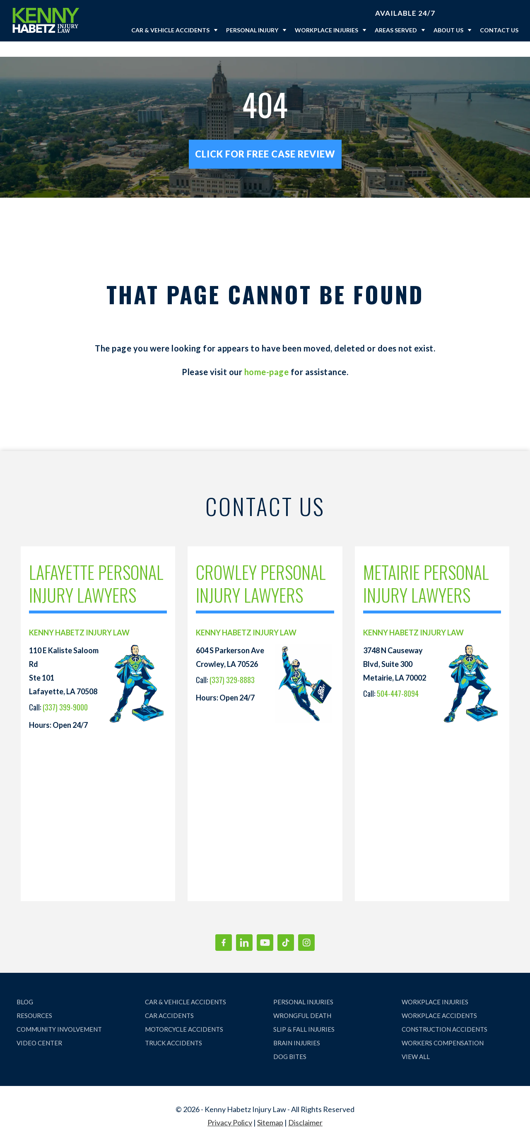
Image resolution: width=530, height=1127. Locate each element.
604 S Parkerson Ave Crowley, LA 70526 (230, 641)
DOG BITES (289, 1041)
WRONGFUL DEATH (302, 1000)
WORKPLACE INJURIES (435, 986)
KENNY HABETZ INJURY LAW (79, 617)
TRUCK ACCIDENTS (173, 1027)
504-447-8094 (398, 678)
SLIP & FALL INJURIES (304, 1014)
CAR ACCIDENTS (169, 1000)
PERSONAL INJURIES (303, 986)
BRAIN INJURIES (296, 1027)
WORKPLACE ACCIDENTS (439, 1000)
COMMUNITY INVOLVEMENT (59, 1014)
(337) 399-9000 (65, 691)
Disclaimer (305, 1107)
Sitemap (270, 1107)
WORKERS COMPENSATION (443, 1027)
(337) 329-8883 (232, 664)
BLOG (25, 986)
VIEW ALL (416, 1041)
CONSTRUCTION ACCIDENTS (444, 1014)
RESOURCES (34, 1000)
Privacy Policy (229, 1107)
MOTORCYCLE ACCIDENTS (184, 1014)
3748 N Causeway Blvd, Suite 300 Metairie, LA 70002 (394, 648)
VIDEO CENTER (39, 1027)
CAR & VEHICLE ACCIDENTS (185, 986)
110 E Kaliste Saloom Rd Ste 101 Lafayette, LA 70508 (64, 655)
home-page (266, 356)
